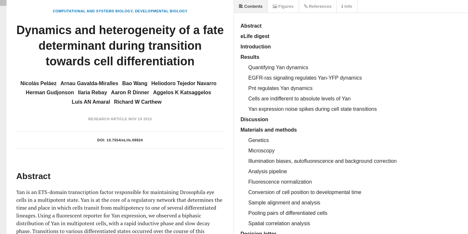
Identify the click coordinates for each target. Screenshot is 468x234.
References (318, 6)
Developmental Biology (161, 11)
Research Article (107, 119)
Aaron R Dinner (130, 92)
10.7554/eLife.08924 (125, 140)
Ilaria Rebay (92, 92)
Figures (283, 6)
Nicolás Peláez (38, 83)
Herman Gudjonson (50, 92)
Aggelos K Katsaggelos (182, 92)
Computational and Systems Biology (93, 11)
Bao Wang (135, 83)
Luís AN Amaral (91, 102)
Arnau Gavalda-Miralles (89, 83)
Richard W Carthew (138, 102)
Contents (251, 6)
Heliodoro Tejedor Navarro (184, 83)
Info (347, 6)
